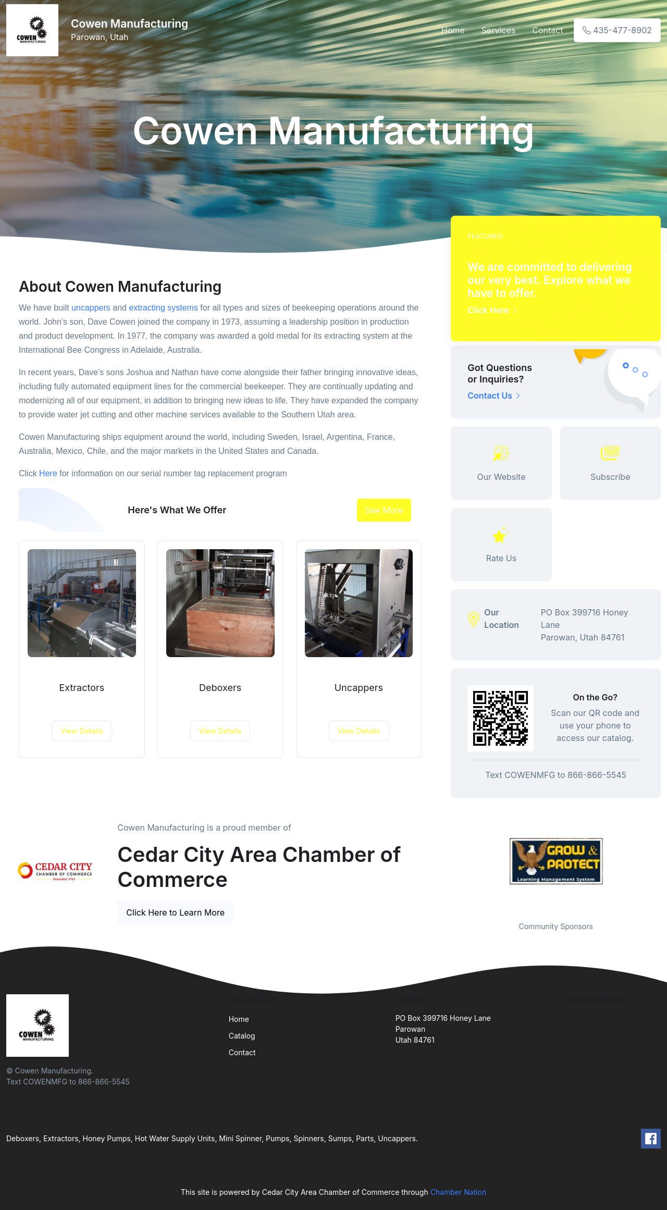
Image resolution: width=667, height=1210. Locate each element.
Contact (547, 30)
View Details (81, 730)
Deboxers (220, 687)
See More (384, 510)
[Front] (34, 30)
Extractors (81, 687)
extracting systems (163, 307)
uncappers (90, 307)
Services (498, 30)
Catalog (242, 1035)
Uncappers (359, 687)
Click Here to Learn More (175, 912)
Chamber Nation (458, 1192)
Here (48, 473)
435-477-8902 (617, 30)
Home (453, 30)
